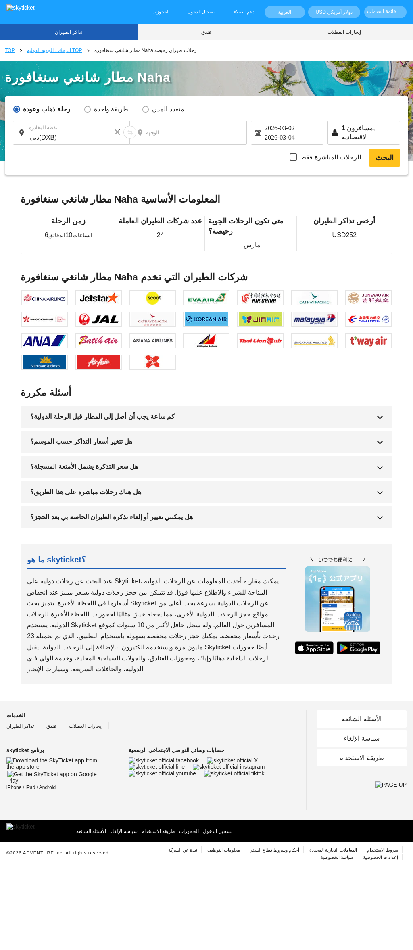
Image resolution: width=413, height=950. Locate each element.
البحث (384, 158)
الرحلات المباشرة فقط (330, 157)
